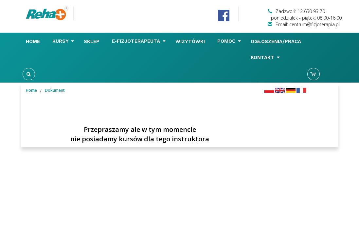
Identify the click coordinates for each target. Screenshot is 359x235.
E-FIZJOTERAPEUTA (139, 41)
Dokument (55, 90)
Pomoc (229, 41)
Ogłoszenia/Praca (277, 41)
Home (34, 41)
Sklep (92, 41)
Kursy (63, 41)
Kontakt (265, 57)
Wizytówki (190, 41)
